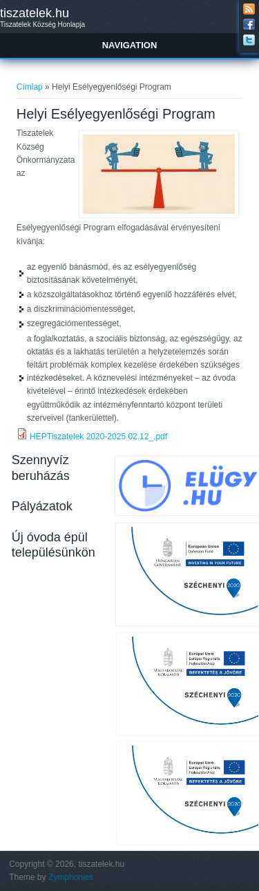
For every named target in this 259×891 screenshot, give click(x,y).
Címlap (30, 87)
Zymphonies (70, 877)
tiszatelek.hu (34, 13)
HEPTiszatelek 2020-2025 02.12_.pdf (98, 436)
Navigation (129, 45)
